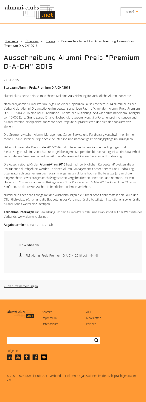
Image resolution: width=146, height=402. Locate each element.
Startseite (11, 41)
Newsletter (93, 318)
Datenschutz (50, 324)
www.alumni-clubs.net (32, 217)
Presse (50, 41)
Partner (91, 324)
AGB (89, 312)
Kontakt (47, 312)
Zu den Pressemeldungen (21, 286)
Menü (130, 11)
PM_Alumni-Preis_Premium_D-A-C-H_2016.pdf (56, 255)
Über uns (32, 41)
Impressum (49, 318)
